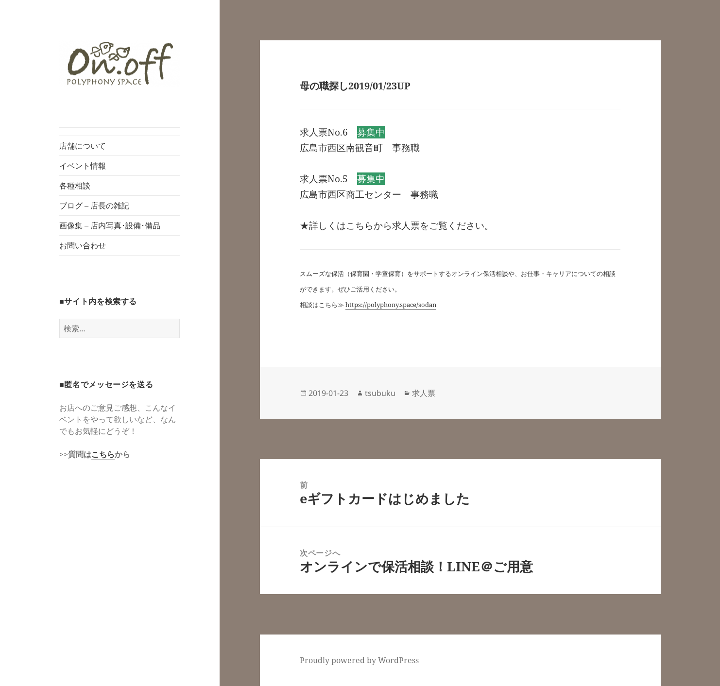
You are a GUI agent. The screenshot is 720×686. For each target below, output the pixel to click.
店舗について (82, 145)
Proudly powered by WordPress (359, 660)
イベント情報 (82, 165)
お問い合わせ (82, 245)
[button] (119, 63)
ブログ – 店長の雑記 (94, 205)
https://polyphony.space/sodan (390, 304)
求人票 (423, 393)
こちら (103, 454)
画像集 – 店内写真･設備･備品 (109, 225)
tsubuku (380, 393)
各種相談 (74, 185)
